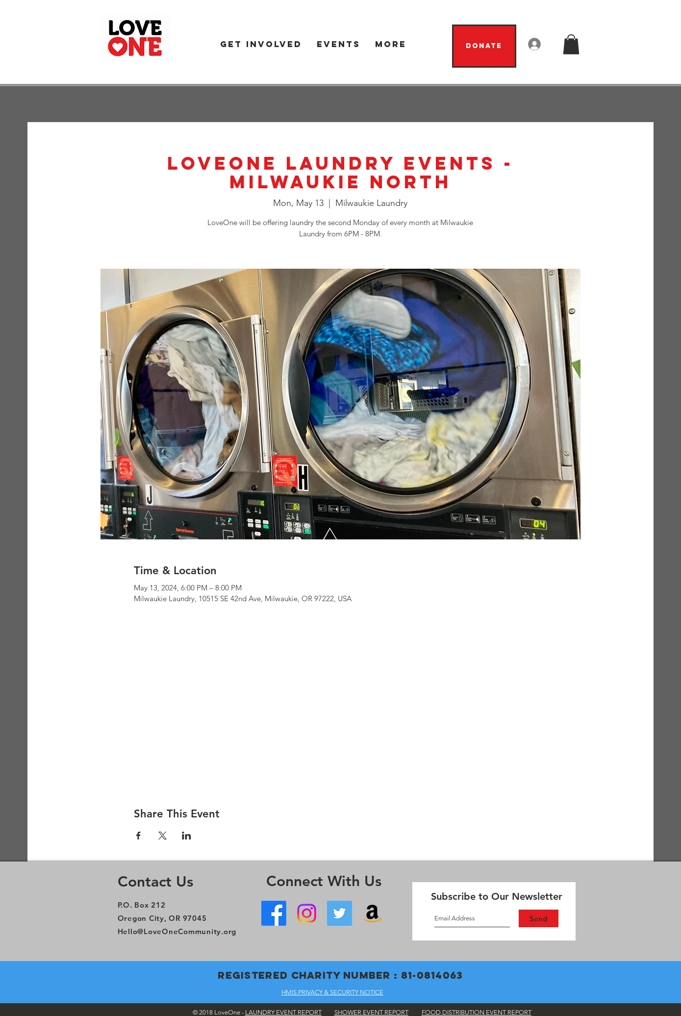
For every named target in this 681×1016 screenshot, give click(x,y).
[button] (261, 44)
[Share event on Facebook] (138, 835)
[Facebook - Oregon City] (273, 913)
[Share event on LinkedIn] (186, 835)
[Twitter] (339, 913)
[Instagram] (306, 913)
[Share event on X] (162, 835)
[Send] (538, 918)
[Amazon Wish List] (372, 913)
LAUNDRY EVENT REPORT (283, 1012)
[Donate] (484, 46)
